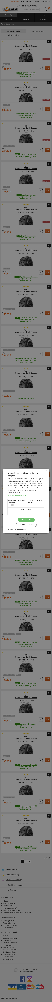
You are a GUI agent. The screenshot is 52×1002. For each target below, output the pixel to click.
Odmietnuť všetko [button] (26, 525)
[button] (26, 496)
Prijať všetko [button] (26, 519)
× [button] (46, 470)
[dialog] (26, 501)
